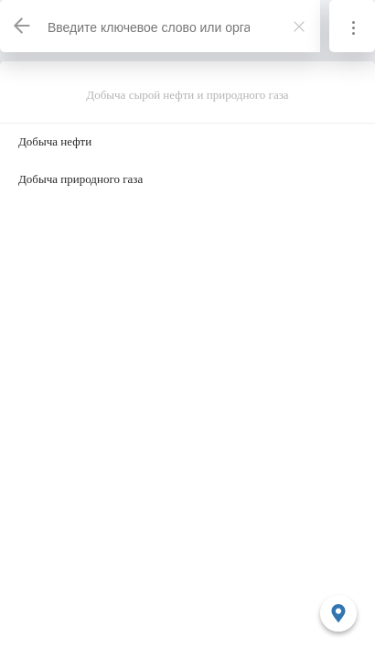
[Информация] (352, 26)
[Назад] (23, 26)
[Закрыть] (299, 26)
